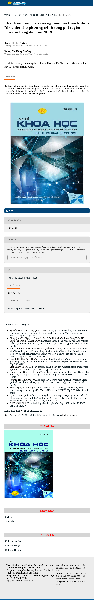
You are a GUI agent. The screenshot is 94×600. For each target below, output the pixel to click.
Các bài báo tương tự (16, 324)
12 (28, 410)
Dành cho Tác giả (12, 545)
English (8, 517)
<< (5, 410)
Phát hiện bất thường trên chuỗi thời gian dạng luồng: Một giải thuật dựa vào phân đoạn (48, 360)
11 (25, 410)
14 (33, 410)
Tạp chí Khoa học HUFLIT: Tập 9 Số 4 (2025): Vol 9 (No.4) (46, 355)
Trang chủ (10, 15)
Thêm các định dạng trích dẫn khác (26, 257)
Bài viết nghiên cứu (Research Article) (26, 308)
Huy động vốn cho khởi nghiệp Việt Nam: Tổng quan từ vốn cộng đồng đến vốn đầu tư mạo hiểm (48, 331)
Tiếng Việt (9, 521)
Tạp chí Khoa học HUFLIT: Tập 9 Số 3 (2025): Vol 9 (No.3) (49, 344)
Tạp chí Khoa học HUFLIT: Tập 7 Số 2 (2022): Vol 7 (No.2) (48, 383)
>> (41, 410)
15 (36, 410)
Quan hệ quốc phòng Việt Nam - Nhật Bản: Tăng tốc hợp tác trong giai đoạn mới (49, 373)
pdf (11, 210)
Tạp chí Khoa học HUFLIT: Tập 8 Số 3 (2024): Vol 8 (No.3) (49, 391)
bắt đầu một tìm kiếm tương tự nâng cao (41, 415)
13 (31, 410)
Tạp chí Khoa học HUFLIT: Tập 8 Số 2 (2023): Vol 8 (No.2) (48, 399)
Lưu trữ (22, 15)
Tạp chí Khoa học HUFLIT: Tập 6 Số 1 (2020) (39, 369)
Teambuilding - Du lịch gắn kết (42, 403)
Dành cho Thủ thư (13, 550)
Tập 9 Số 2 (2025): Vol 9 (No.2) (43, 15)
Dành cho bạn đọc (12, 541)
